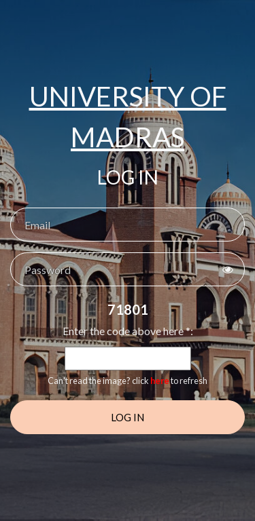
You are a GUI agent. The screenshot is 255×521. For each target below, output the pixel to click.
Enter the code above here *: (128, 330)
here (159, 380)
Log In (127, 417)
